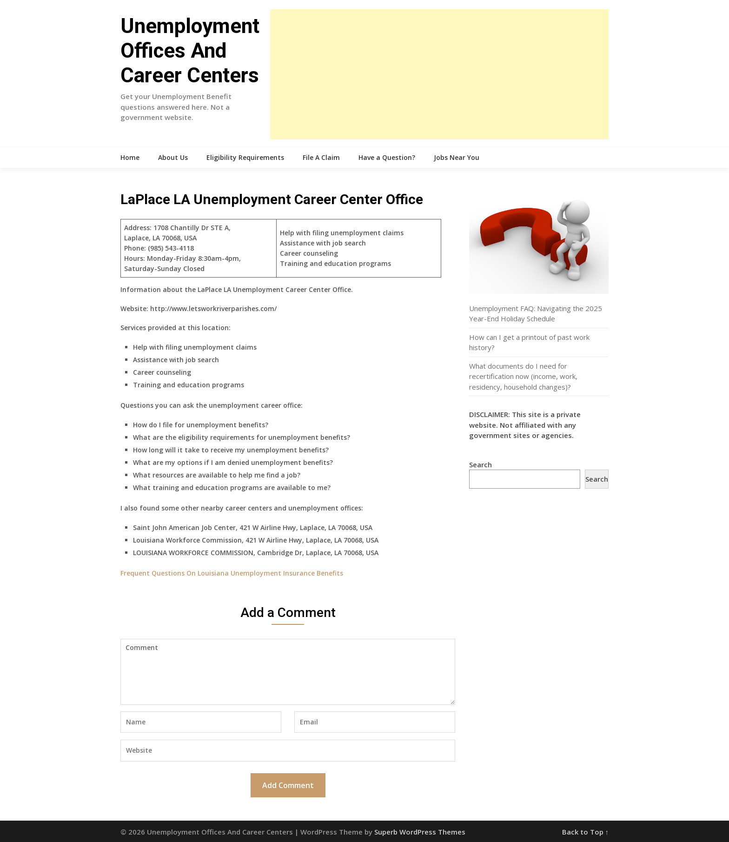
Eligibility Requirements (245, 157)
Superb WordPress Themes (419, 831)
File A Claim (321, 157)
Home (129, 157)
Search (480, 464)
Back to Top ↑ (585, 831)
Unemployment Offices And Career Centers (189, 50)
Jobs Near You (456, 157)
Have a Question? (386, 157)
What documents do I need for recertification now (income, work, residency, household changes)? (523, 376)
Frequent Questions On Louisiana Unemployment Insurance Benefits (231, 573)
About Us (173, 157)
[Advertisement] (439, 74)
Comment (287, 672)
